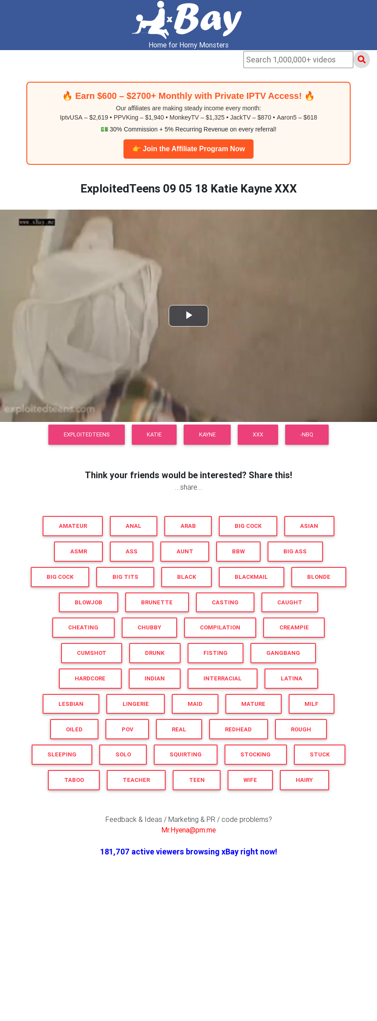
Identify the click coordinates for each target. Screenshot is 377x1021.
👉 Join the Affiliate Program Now (188, 149)
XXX (258, 434)
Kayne (207, 434)
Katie (154, 434)
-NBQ (306, 434)
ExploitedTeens (87, 434)
